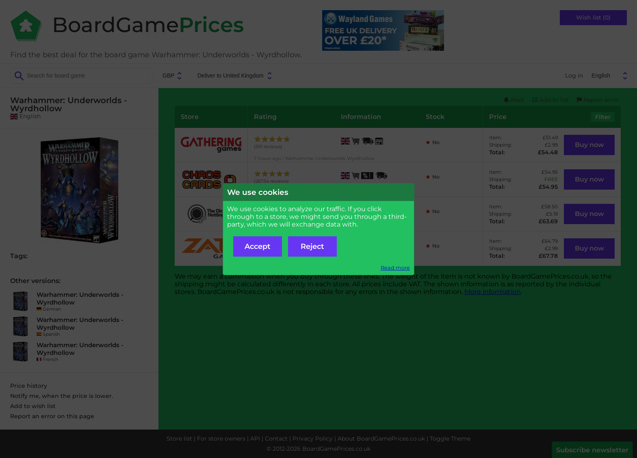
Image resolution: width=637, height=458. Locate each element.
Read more (395, 268)
